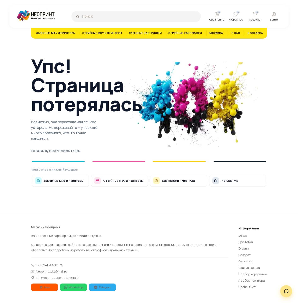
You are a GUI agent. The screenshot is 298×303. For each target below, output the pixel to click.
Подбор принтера (251, 280)
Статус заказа (249, 267)
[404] (189, 104)
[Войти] (274, 16)
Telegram (102, 287)
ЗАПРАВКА (215, 33)
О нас (242, 235)
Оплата (243, 248)
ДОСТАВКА (255, 33)
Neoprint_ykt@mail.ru (49, 271)
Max (45, 287)
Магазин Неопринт (45, 227)
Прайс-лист (247, 287)
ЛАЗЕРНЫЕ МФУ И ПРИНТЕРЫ (56, 33)
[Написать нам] (286, 291)
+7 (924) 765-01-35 (47, 265)
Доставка (245, 242)
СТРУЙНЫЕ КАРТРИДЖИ (185, 33)
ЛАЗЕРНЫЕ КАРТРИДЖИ (145, 33)
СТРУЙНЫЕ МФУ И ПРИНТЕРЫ (102, 33)
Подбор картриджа (252, 274)
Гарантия (245, 261)
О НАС (235, 33)
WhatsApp (73, 287)
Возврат (244, 255)
